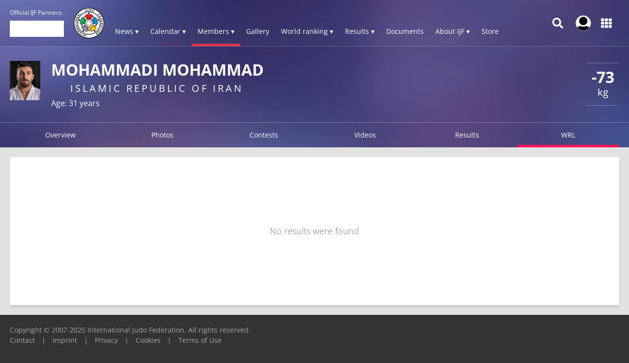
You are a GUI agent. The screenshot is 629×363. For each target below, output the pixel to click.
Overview (60, 135)
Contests (264, 135)
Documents (405, 31)
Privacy (106, 340)
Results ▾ (359, 31)
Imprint (65, 340)
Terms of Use (200, 340)
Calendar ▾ (168, 31)
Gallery (257, 31)
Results (467, 135)
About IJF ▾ (452, 31)
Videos (365, 135)
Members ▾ (216, 31)
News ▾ (127, 31)
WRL (568, 135)
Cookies (148, 340)
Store (490, 31)
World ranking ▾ (307, 31)
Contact (22, 340)
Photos (162, 135)
